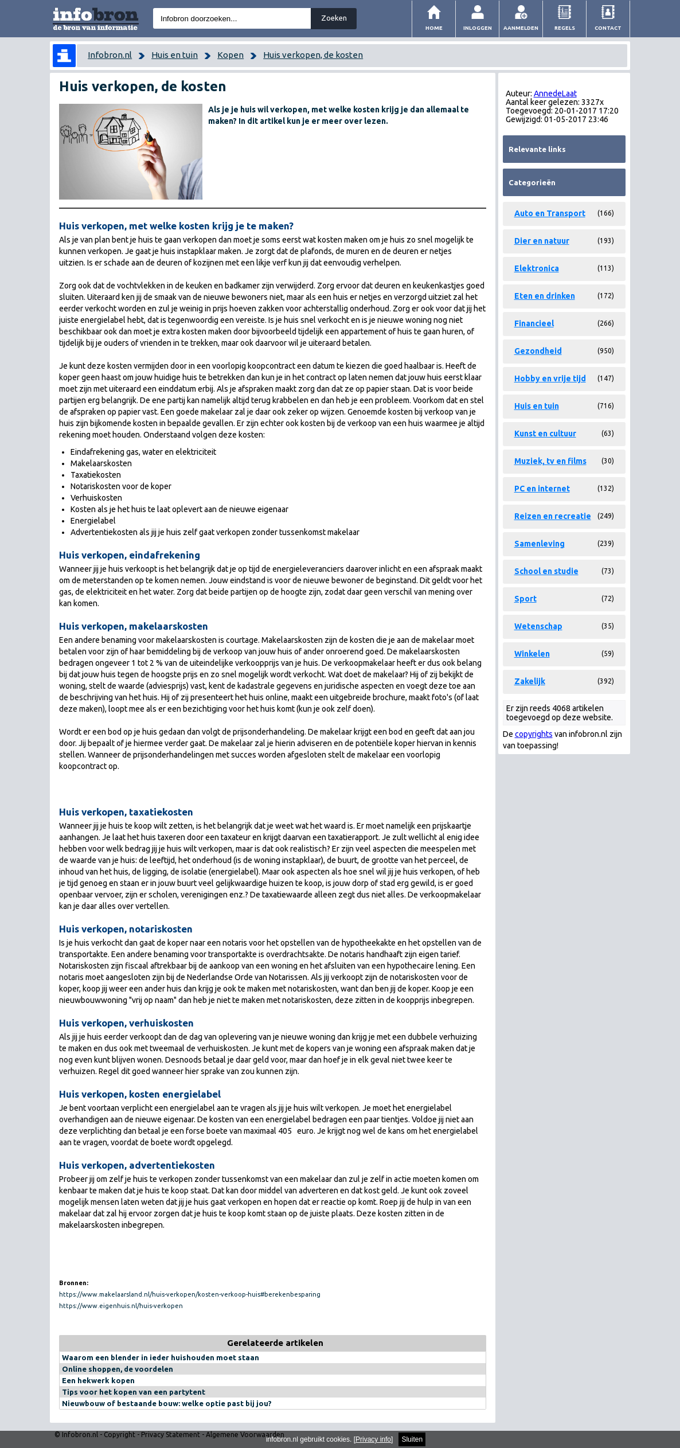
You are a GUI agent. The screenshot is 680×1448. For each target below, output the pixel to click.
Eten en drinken (544, 295)
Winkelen (532, 653)
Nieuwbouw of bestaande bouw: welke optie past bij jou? (167, 1403)
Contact (608, 28)
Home (434, 28)
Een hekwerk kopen (98, 1380)
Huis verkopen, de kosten (313, 55)
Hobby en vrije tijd (550, 378)
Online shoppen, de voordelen (117, 1369)
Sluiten (412, 1439)
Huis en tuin (174, 55)
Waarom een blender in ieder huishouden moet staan (160, 1357)
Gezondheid (538, 351)
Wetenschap (538, 626)
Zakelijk (529, 681)
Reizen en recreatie (552, 516)
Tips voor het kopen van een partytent (133, 1392)
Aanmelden (520, 28)
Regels (564, 28)
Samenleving (539, 543)
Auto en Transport (549, 213)
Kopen (230, 55)
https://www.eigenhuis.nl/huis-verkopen (121, 1305)
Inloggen (477, 28)
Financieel (534, 323)
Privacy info (373, 1439)
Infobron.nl (110, 55)
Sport (525, 598)
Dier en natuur (541, 240)
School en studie (546, 571)
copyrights (534, 734)
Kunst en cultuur (545, 433)
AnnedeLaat (555, 93)
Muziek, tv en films (550, 461)
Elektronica (536, 268)
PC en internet (542, 488)
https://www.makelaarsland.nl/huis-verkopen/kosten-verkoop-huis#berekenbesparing (190, 1294)
